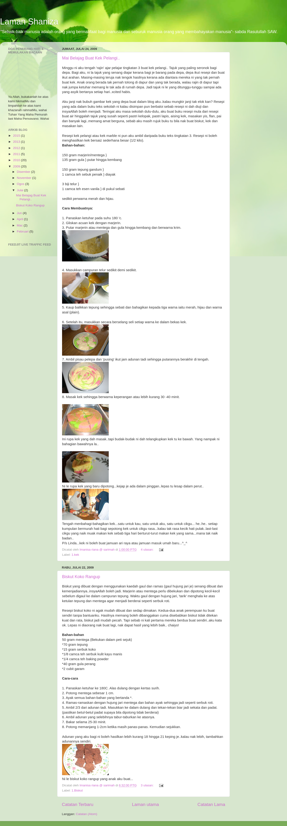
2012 (17, 148)
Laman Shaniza (29, 21)
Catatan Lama (211, 804)
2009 (17, 166)
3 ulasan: (147, 785)
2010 (17, 160)
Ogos (21, 184)
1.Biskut (77, 790)
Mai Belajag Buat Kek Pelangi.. (91, 58)
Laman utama (145, 804)
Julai (20, 190)
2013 (17, 141)
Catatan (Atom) (86, 814)
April (20, 219)
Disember (24, 172)
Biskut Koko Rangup (81, 576)
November (24, 178)
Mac (20, 225)
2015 (17, 135)
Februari (23, 231)
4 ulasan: (147, 549)
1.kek (75, 554)
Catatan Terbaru (77, 804)
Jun (20, 213)
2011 (17, 154)
